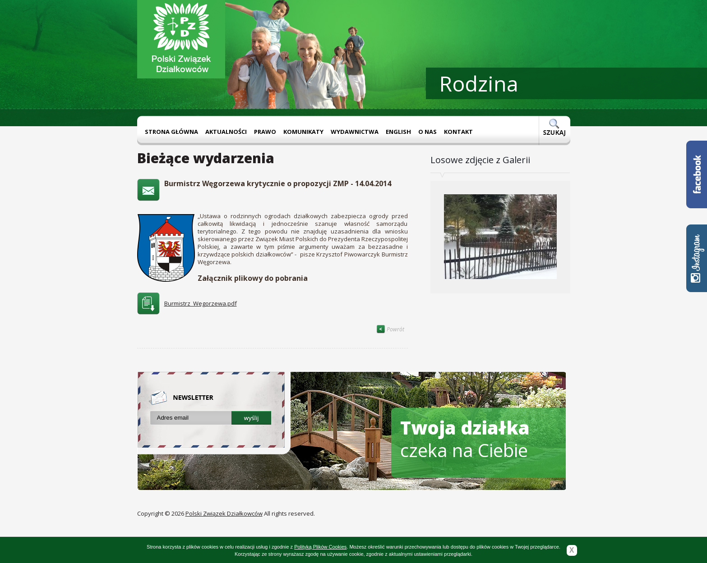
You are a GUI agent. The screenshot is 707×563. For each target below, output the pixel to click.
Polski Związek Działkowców (224, 513)
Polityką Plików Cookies (320, 546)
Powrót (390, 329)
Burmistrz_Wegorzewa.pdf (200, 303)
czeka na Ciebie (465, 438)
